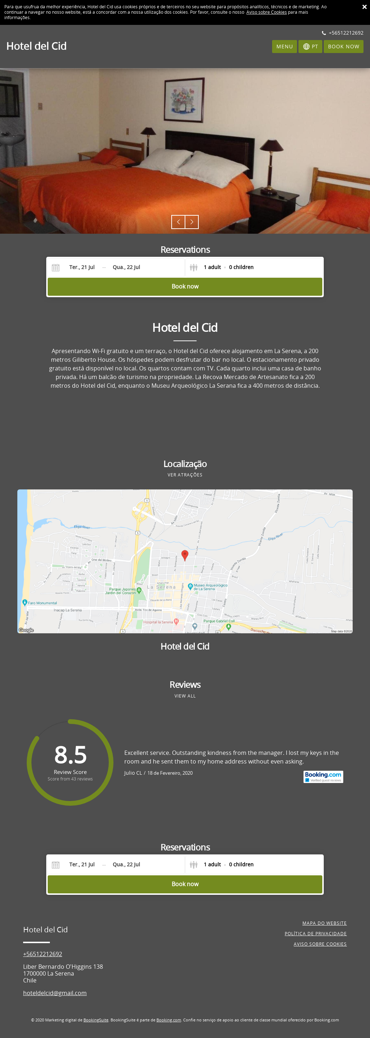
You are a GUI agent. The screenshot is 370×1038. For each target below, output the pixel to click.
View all (185, 696)
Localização (185, 464)
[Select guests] (221, 268)
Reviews (185, 685)
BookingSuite (95, 1020)
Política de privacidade (316, 933)
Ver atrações (185, 475)
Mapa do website (324, 923)
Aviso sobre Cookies (266, 12)
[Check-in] (76, 268)
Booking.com (168, 1020)
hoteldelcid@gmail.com (55, 993)
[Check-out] (126, 268)
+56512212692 (42, 954)
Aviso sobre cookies (320, 944)
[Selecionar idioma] (310, 46)
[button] (178, 222)
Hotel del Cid (185, 647)
